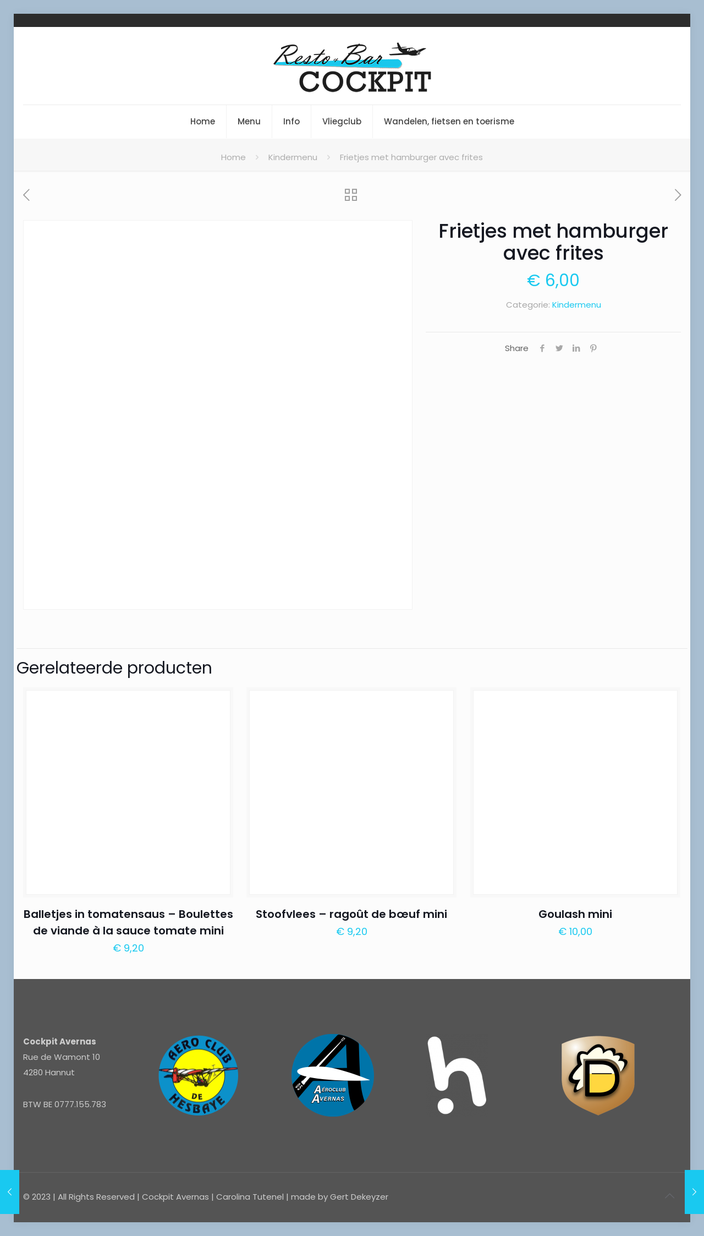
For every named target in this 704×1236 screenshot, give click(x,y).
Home (233, 157)
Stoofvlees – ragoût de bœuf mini (351, 914)
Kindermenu (292, 157)
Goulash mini (575, 914)
